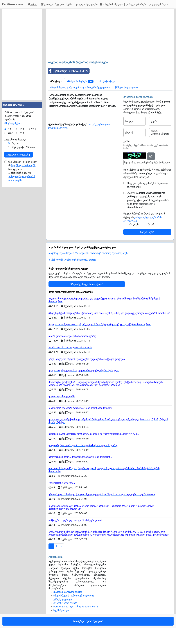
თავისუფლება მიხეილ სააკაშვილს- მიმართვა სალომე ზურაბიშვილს (88, 253)
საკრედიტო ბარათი (23, 147)
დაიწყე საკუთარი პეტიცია (86, 284)
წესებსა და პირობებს (23, 165)
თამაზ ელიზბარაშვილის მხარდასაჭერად (72, 259)
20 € (33, 129)
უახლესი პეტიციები (86, 4)
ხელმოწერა (147, 232)
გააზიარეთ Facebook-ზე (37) (68, 71)
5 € (9, 129)
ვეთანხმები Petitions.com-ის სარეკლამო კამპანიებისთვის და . (23, 171)
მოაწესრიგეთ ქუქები (65, 603)
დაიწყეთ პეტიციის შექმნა (57, 4)
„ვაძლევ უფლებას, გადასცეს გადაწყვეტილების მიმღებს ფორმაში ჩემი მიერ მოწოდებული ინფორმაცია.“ (148, 200)
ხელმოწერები (80, 81)
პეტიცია (56, 81)
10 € (22, 129)
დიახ (135, 224)
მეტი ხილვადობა (126, 87)
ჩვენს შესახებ (61, 610)
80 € (22, 133)
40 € (10, 133)
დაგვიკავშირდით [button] (159, 4)
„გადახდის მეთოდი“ (16, 139)
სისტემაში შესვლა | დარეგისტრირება (123, 4)
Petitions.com (12, 4)
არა (153, 224)
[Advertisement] (110, 35)
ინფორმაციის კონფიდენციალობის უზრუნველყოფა (80, 87)
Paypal (15, 143)
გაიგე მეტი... (13, 123)
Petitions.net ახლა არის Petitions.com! (75, 606)
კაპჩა (126, 141)
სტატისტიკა (107, 81)
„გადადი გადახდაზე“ (18, 154)
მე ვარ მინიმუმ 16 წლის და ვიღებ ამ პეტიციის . (144, 217)
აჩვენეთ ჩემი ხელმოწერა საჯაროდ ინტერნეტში (147, 184)
